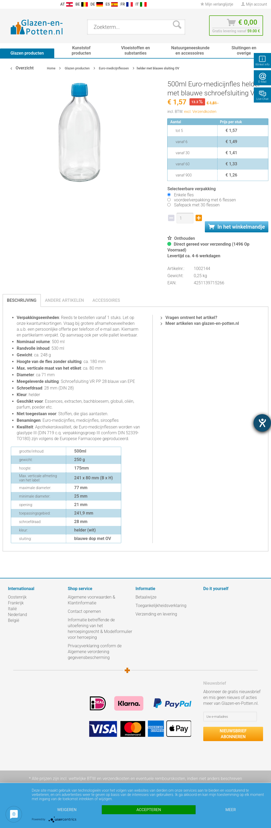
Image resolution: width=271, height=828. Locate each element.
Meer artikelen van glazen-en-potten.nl (200, 323)
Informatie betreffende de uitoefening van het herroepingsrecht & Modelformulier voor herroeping (100, 628)
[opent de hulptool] (262, 423)
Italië (12, 608)
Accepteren (148, 809)
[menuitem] (5, 4)
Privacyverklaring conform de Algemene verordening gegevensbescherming (95, 651)
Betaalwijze (146, 597)
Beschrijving (22, 300)
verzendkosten (115, 778)
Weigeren (66, 809)
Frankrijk (16, 602)
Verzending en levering (156, 614)
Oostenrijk (17, 597)
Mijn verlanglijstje (216, 4)
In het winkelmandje (236, 227)
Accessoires (106, 300)
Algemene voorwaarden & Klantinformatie (91, 600)
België (13, 620)
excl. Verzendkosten (200, 111)
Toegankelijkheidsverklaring (161, 605)
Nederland (17, 614)
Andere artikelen (64, 300)
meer (230, 809)
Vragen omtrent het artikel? (189, 317)
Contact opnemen (84, 611)
